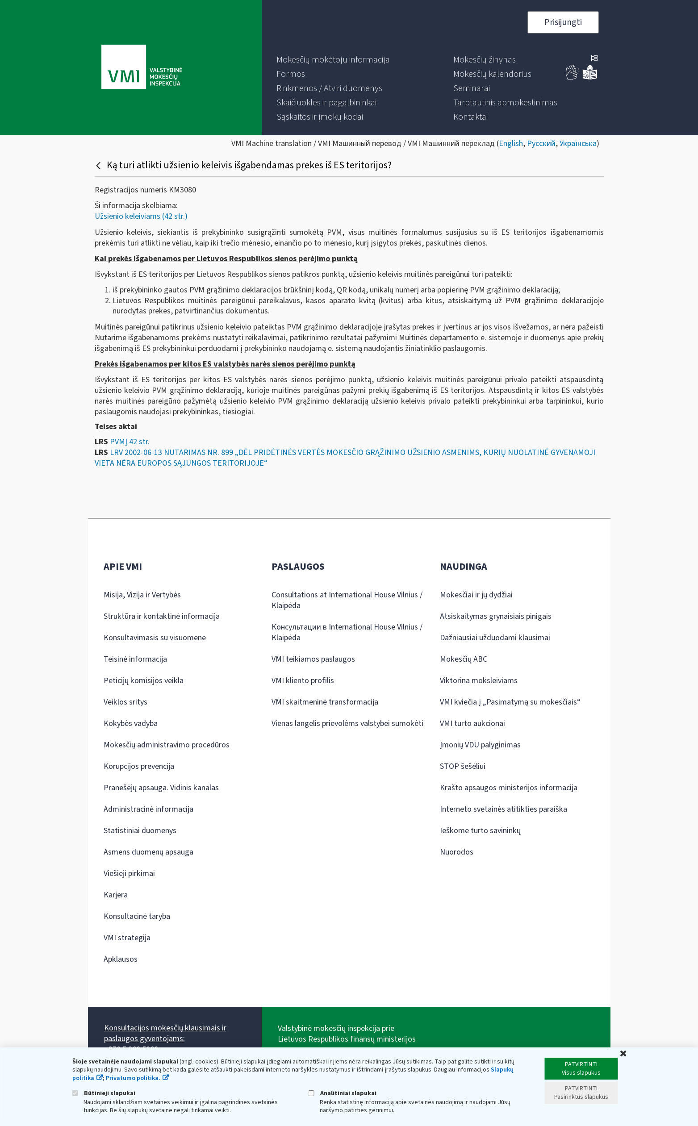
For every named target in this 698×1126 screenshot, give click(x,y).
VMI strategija (127, 937)
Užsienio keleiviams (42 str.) (141, 216)
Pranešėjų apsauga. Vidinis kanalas (161, 787)
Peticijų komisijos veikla (144, 680)
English (511, 143)
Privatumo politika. (133, 1078)
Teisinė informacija (135, 659)
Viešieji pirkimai (129, 873)
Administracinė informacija (148, 809)
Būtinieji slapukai (103, 1093)
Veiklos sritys (125, 702)
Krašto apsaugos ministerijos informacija (508, 787)
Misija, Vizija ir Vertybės (142, 595)
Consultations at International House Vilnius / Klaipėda (347, 600)
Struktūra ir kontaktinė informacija (162, 616)
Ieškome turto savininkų (480, 830)
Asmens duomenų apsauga (148, 852)
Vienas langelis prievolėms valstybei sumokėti (347, 723)
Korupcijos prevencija (139, 766)
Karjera (116, 895)
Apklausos (121, 959)
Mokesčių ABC (463, 659)
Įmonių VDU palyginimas (480, 745)
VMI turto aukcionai (472, 723)
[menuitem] (333, 60)
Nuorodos (456, 852)
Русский (541, 143)
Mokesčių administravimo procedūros (167, 745)
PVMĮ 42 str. (130, 441)
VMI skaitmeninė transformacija (325, 702)
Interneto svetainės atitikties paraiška (503, 809)
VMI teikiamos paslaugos (313, 659)
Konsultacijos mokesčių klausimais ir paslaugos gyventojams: (165, 1033)
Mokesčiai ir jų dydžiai (476, 595)
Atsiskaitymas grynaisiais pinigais (496, 616)
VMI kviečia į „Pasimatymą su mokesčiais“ (510, 702)
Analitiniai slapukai (342, 1093)
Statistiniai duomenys (140, 830)
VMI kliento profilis (303, 680)
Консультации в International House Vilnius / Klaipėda (347, 632)
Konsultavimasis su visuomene (155, 637)
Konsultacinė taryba (137, 916)
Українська (578, 143)
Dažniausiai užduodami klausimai (495, 637)
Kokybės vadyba (131, 723)
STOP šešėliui (462, 766)
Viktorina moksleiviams (479, 680)
